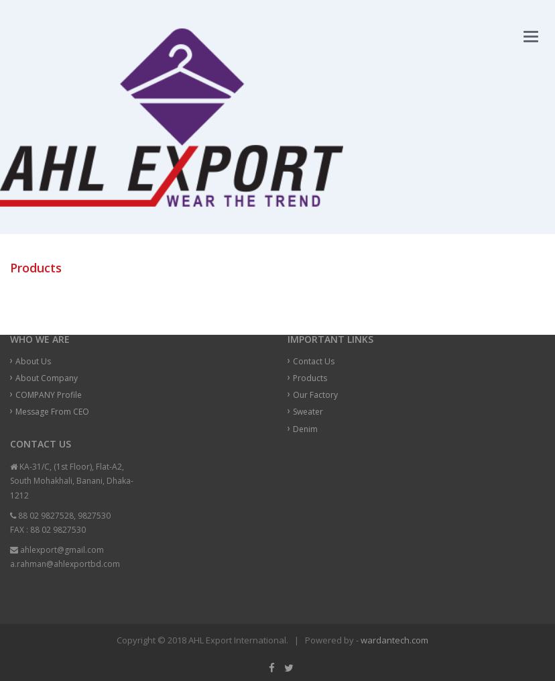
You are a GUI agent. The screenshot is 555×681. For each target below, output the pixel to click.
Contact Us (313, 361)
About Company (46, 378)
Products (310, 378)
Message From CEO (52, 411)
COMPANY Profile (48, 395)
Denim (305, 429)
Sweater (308, 411)
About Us (33, 361)
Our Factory (315, 395)
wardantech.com (394, 640)
